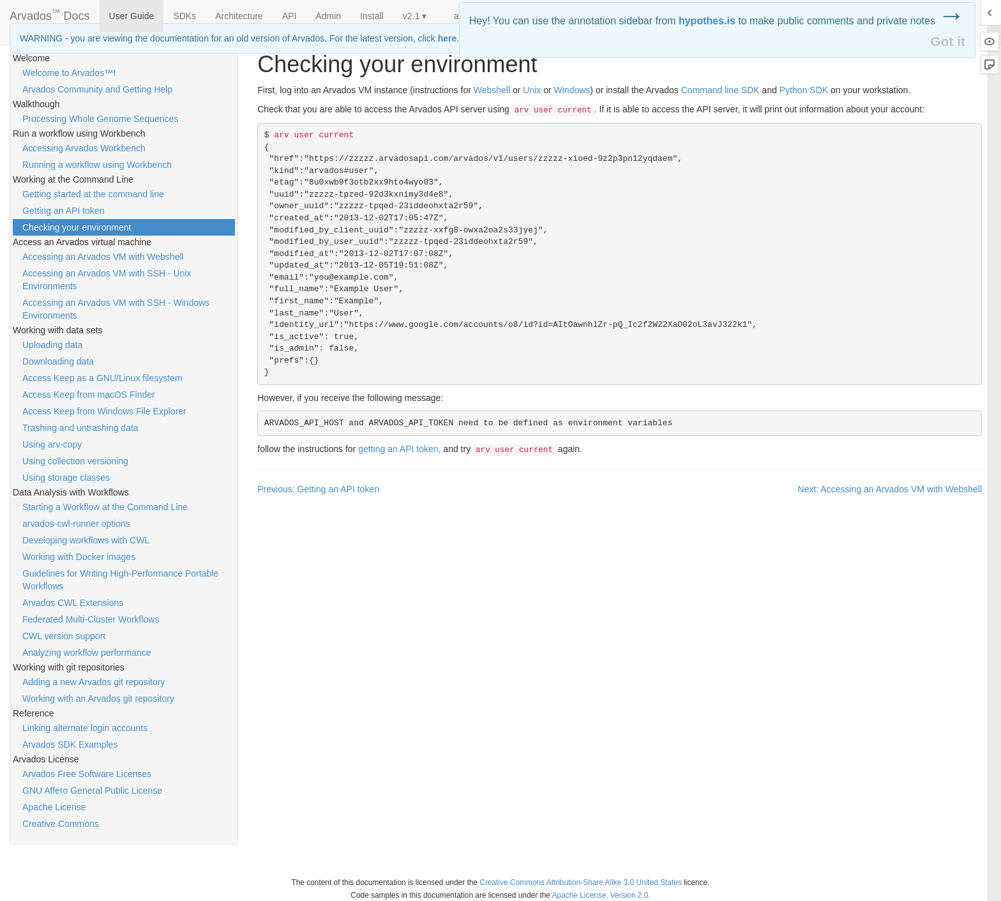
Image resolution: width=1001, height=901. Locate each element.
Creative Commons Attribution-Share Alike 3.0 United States (580, 882)
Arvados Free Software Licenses (86, 774)
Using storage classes (66, 478)
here (447, 38)
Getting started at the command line (93, 194)
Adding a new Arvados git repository (93, 682)
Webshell (492, 90)
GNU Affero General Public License (92, 790)
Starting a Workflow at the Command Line (105, 507)
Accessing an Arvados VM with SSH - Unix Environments (107, 279)
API (289, 16)
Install (372, 16)
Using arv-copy (52, 444)
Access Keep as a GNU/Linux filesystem (102, 378)
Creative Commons (60, 824)
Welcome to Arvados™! (69, 73)
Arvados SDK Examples (69, 744)
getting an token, (399, 449)
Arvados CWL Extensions (72, 603)
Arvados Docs (50, 13)
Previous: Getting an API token (318, 489)
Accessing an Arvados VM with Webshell (103, 257)
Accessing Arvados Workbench (84, 148)
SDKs (184, 16)
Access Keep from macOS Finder (88, 395)
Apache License (54, 807)
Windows (572, 90)
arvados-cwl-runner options (76, 524)
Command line (720, 90)
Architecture (239, 16)
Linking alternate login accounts (84, 728)
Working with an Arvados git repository (98, 698)
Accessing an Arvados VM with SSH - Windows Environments (115, 309)
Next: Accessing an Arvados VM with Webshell (890, 489)
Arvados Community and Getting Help (97, 89)
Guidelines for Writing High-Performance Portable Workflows (120, 579)
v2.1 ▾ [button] (414, 16)
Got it (947, 41)
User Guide (131, 16)
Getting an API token (63, 211)
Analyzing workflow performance (86, 652)
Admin (328, 16)
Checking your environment (76, 227)
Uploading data (52, 345)
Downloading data (58, 361)
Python (803, 90)
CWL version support (63, 636)
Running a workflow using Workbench (97, 165)
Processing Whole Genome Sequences (100, 119)
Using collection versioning (75, 461)
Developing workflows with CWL (85, 540)
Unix (532, 90)
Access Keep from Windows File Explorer (104, 411)
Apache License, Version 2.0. (601, 895)
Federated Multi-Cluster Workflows (90, 619)
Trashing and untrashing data (80, 428)
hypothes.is (707, 20)
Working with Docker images (78, 557)
